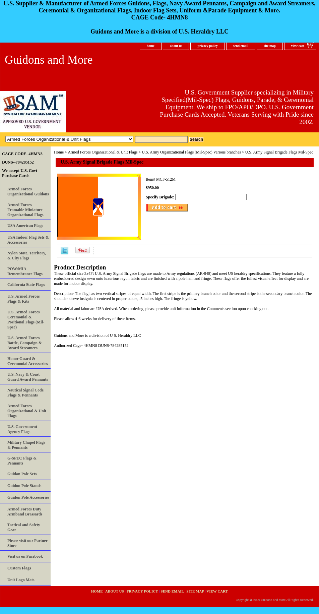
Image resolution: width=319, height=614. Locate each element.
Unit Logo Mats (21, 579)
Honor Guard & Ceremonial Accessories (27, 361)
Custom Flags (19, 568)
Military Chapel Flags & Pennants (26, 445)
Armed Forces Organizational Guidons (28, 191)
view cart (297, 46)
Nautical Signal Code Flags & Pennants (25, 392)
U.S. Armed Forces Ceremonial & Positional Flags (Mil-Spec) (25, 319)
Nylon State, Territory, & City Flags (26, 255)
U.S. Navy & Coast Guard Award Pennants (27, 377)
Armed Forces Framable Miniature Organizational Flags (25, 209)
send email (240, 46)
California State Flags (26, 284)
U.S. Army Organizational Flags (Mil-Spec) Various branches (191, 152)
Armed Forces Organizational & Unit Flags (102, 152)
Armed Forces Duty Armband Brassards (24, 511)
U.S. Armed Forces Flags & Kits (23, 299)
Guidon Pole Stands (24, 485)
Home (59, 152)
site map (270, 46)
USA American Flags (25, 225)
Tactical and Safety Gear (23, 527)
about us (176, 46)
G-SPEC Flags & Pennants (22, 461)
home (150, 46)
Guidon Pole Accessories (28, 497)
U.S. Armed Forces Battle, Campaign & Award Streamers (24, 342)
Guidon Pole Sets (22, 474)
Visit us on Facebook (25, 556)
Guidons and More (48, 59)
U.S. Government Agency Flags (22, 429)
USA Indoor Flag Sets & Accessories (28, 240)
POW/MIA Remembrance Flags (25, 271)
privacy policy (207, 46)
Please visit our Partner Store (27, 543)
